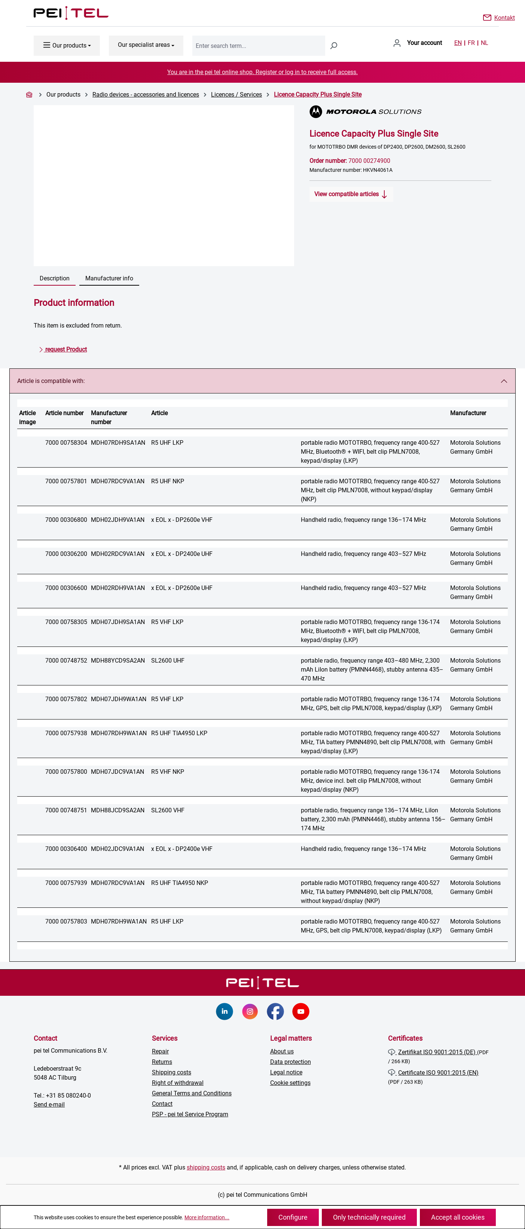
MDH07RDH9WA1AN (119, 733)
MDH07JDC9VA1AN (117, 771)
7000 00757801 (66, 481)
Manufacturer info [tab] (109, 278)
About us (282, 1051)
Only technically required (369, 1217)
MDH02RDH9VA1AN (118, 587)
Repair (160, 1051)
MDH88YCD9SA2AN (118, 660)
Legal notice (286, 1072)
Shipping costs (171, 1072)
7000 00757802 (66, 699)
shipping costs (206, 1167)
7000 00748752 (66, 660)
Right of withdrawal (178, 1082)
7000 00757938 (66, 733)
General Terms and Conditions (192, 1093)
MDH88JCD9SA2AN (117, 810)
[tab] (55, 279)
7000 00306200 (66, 553)
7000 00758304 (66, 442)
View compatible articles (351, 193)
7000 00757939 (66, 882)
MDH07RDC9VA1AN (117, 481)
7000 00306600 (66, 587)
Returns (162, 1061)
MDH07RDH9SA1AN (118, 442)
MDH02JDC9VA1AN (117, 848)
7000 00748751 (66, 810)
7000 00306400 (66, 848)
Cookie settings (290, 1082)
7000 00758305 (66, 622)
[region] (164, 185)
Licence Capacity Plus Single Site (317, 94)
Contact (162, 1103)
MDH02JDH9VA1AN (117, 519)
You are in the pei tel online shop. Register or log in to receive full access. (262, 72)
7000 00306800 (66, 519)
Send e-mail (49, 1104)
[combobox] (258, 46)
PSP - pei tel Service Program (190, 1114)
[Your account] (417, 43)
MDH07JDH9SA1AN (118, 622)
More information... (206, 1217)
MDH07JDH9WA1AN (118, 699)
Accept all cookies (458, 1217)
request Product (63, 348)
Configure (293, 1217)
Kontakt (504, 17)
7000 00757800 (66, 771)
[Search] (333, 46)
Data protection (290, 1061)
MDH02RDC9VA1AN (117, 553)
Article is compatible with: (51, 380)
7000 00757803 (66, 921)
